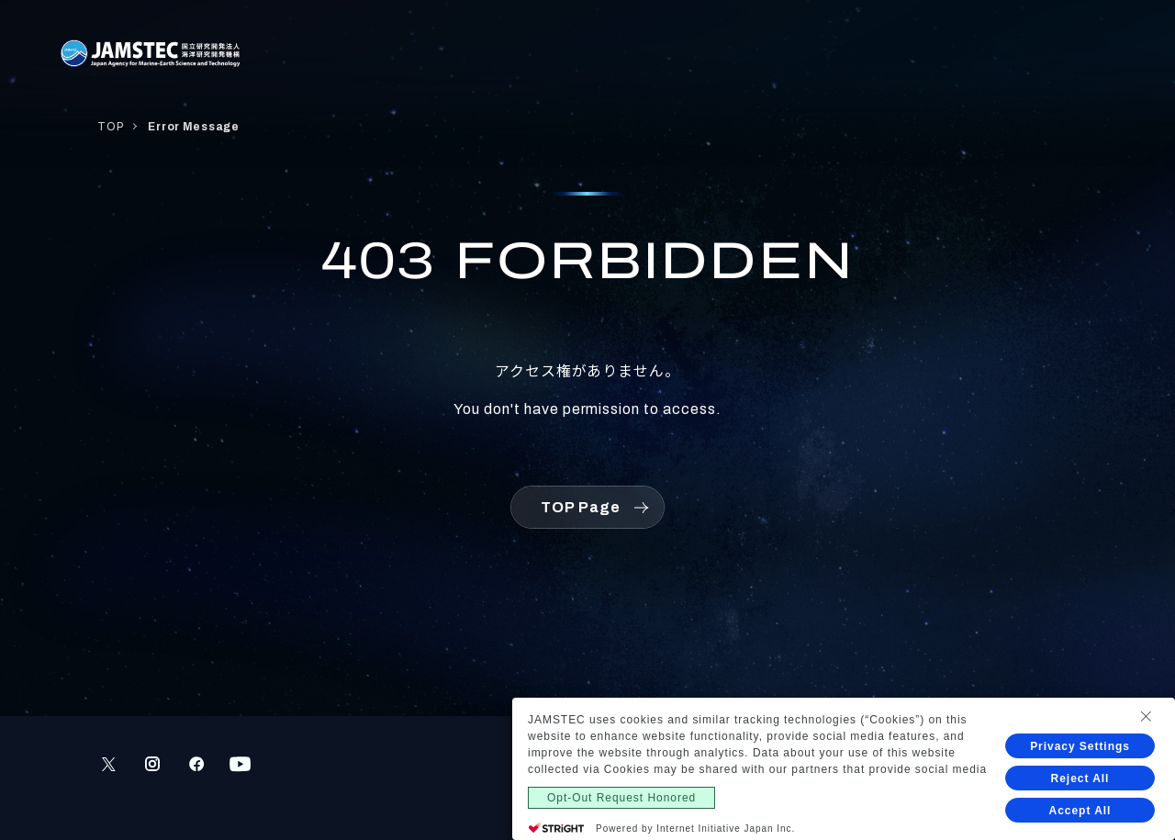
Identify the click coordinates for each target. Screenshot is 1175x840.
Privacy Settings (1080, 746)
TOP (110, 126)
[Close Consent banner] (1145, 716)
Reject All (1080, 778)
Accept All (1080, 810)
